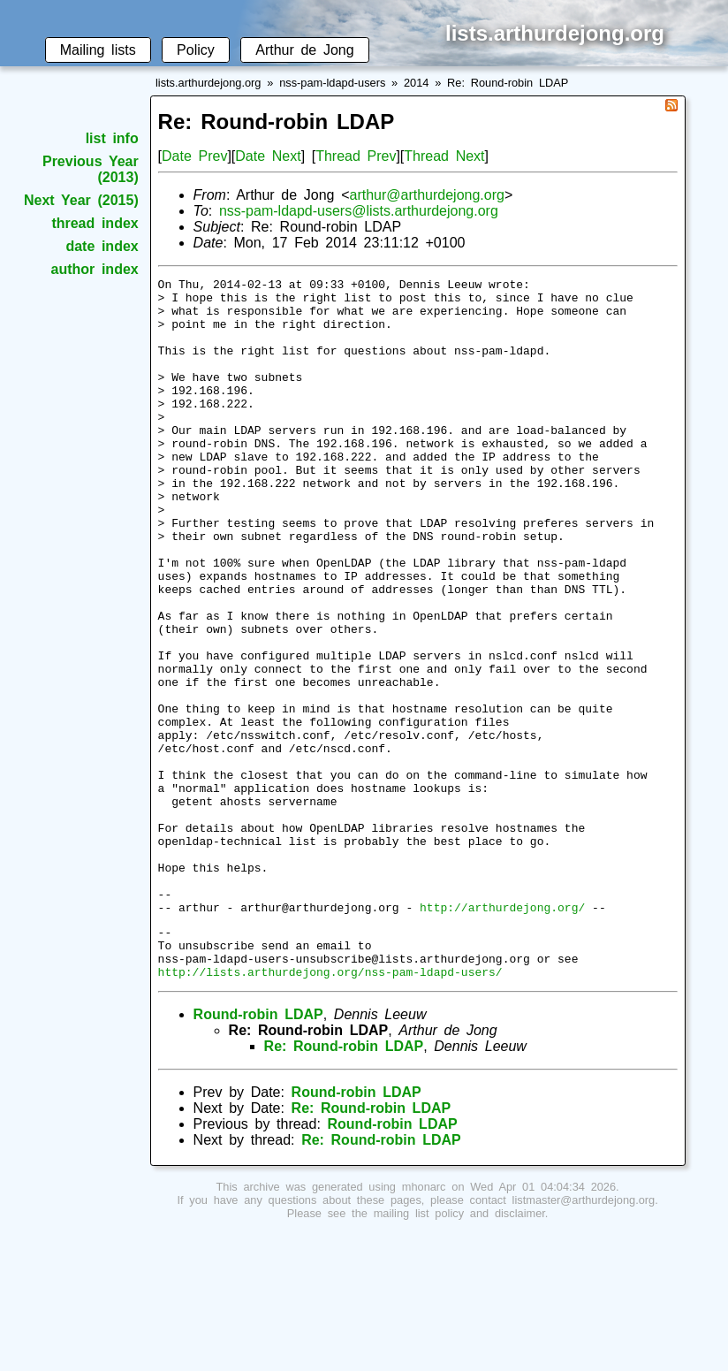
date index (101, 246)
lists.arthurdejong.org (208, 82)
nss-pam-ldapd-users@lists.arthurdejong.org (358, 210)
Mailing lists (98, 49)
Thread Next (444, 156)
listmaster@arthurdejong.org (584, 1337)
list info (112, 138)
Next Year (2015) (81, 200)
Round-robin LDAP (258, 1152)
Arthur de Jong (304, 49)
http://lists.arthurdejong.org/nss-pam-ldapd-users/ (330, 1109)
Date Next (267, 156)
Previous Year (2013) (90, 169)
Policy (196, 49)
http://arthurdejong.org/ (502, 1034)
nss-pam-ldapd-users (332, 82)
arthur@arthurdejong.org (426, 194)
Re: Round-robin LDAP (507, 82)
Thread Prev (355, 156)
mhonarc (424, 1324)
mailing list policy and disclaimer (459, 1351)
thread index (94, 223)
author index (95, 269)
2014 (416, 82)
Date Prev (194, 156)
